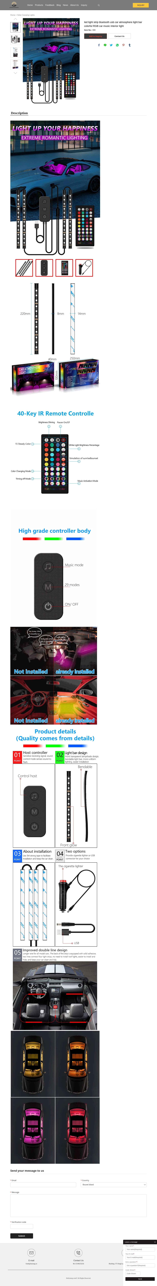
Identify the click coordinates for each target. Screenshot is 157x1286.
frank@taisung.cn (31, 1264)
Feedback (49, 5)
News (65, 5)
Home (30, 5)
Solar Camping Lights (26, 15)
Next (15, 73)
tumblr (129, 45)
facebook (99, 45)
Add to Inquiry (95, 36)
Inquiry (84, 5)
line (105, 45)
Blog (59, 5)
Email (13, 1180)
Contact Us (119, 36)
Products (39, 5)
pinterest (123, 45)
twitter (111, 45)
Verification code (18, 1222)
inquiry (140, 5)
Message (14, 1192)
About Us (74, 5)
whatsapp (117, 45)
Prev (15, 19)
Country (85, 1180)
